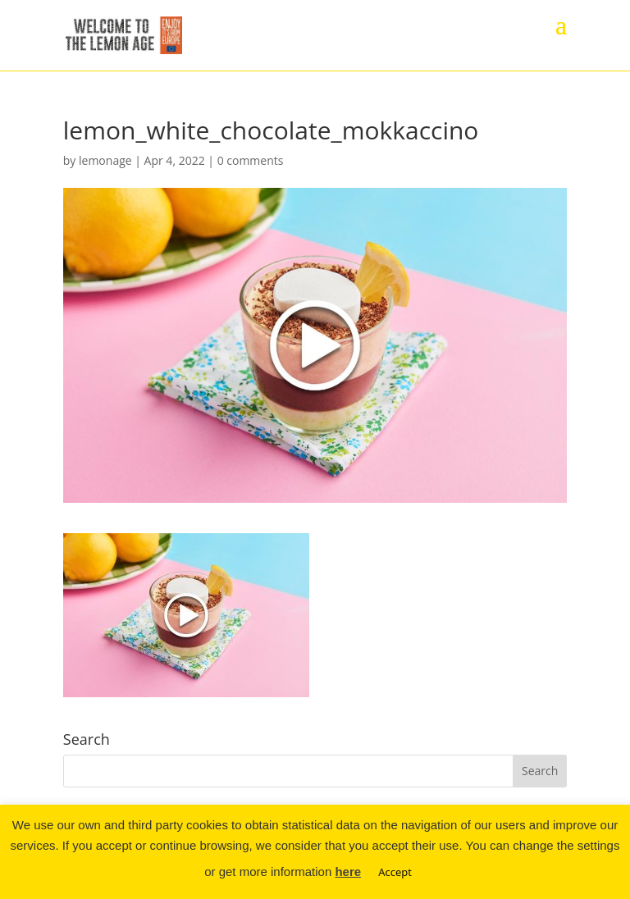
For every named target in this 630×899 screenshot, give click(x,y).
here (348, 871)
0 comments (250, 160)
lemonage (105, 160)
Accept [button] (395, 872)
